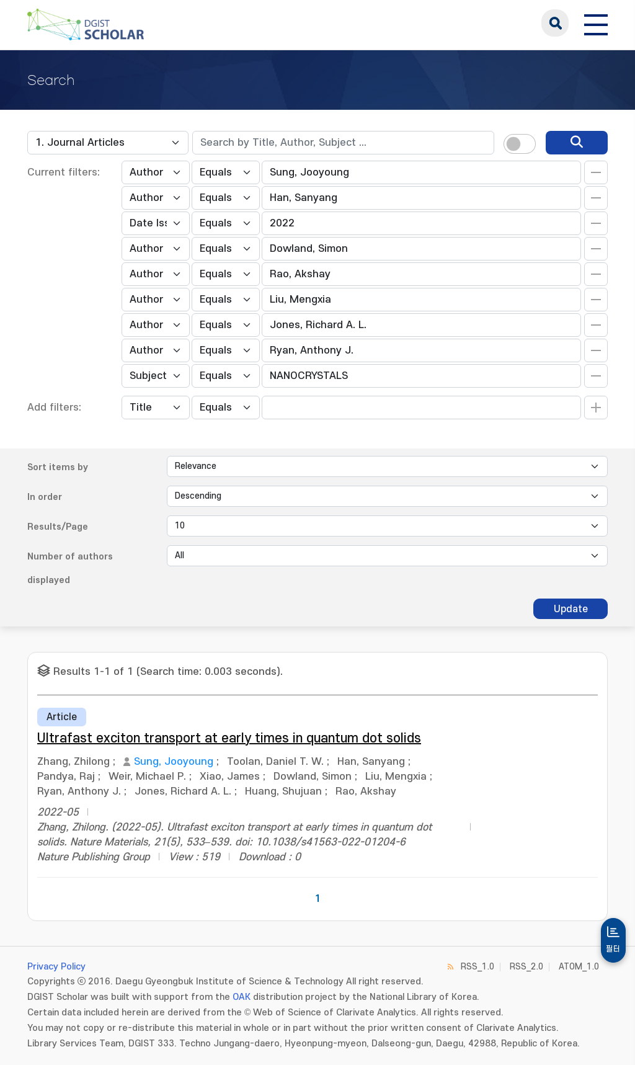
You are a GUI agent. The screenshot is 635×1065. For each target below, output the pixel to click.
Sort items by (57, 467)
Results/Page (57, 527)
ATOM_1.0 (579, 966)
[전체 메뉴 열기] (596, 23)
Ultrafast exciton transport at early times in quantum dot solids (229, 738)
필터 (613, 949)
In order (44, 497)
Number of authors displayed (70, 568)
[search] (577, 142)
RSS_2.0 (526, 966)
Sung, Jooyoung (173, 761)
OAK (242, 997)
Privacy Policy (56, 966)
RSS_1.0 (477, 966)
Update (571, 609)
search (555, 23)
